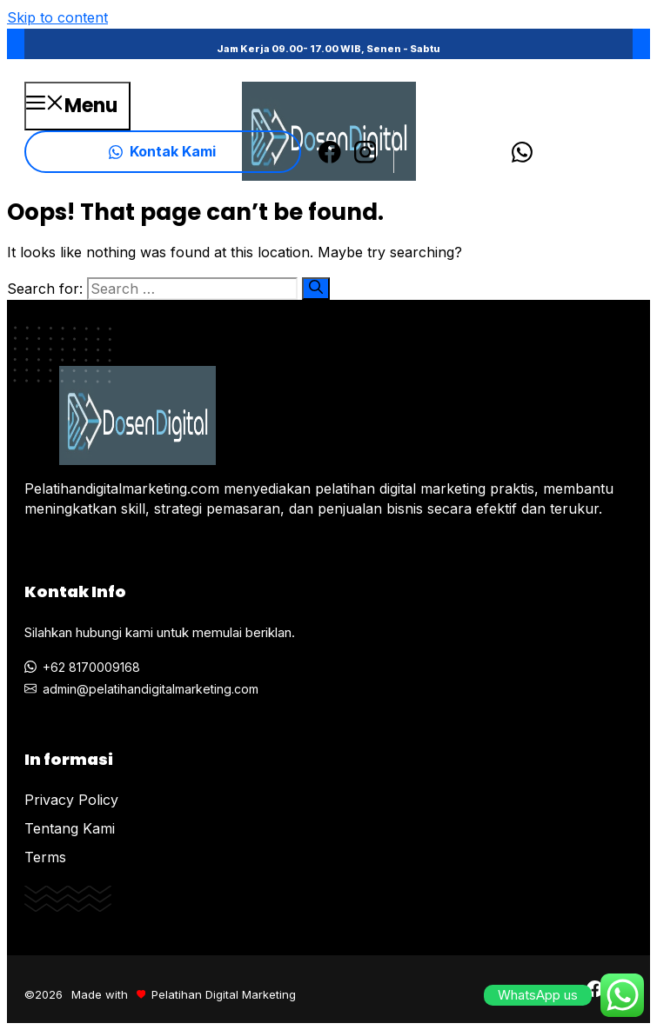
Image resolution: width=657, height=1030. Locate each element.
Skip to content (57, 17)
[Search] (316, 288)
